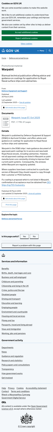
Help (4, 388)
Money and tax (8, 320)
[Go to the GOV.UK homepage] (10, 51)
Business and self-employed (14, 277)
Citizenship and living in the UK (15, 286)
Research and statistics (12, 360)
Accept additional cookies (26, 32)
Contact (5, 391)
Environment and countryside (14, 312)
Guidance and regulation (12, 356)
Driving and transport (11, 299)
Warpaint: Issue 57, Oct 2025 (25, 117)
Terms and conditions (20, 391)
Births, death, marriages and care (16, 273)
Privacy (11, 388)
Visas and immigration (11, 329)
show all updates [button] (34, 193)
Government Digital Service (14, 398)
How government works (12, 373)
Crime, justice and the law (13, 290)
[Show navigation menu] (40, 50)
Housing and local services (13, 316)
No (36, 236)
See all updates (25, 102)
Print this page (11, 205)
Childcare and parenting (12, 281)
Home (4, 58)
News (4, 352)
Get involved (7, 378)
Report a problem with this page (26, 245)
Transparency (8, 369)
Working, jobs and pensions (14, 333)
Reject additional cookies (26, 38)
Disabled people (9, 294)
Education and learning (12, 303)
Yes (26, 236)
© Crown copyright (26, 426)
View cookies (26, 44)
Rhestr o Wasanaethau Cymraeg (16, 394)
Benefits (5, 268)
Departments (7, 347)
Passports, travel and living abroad (17, 325)
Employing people (9, 307)
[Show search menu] (49, 50)
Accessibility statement (36, 388)
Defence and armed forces (18, 58)
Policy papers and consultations (16, 365)
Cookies (20, 388)
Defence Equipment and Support (14, 91)
